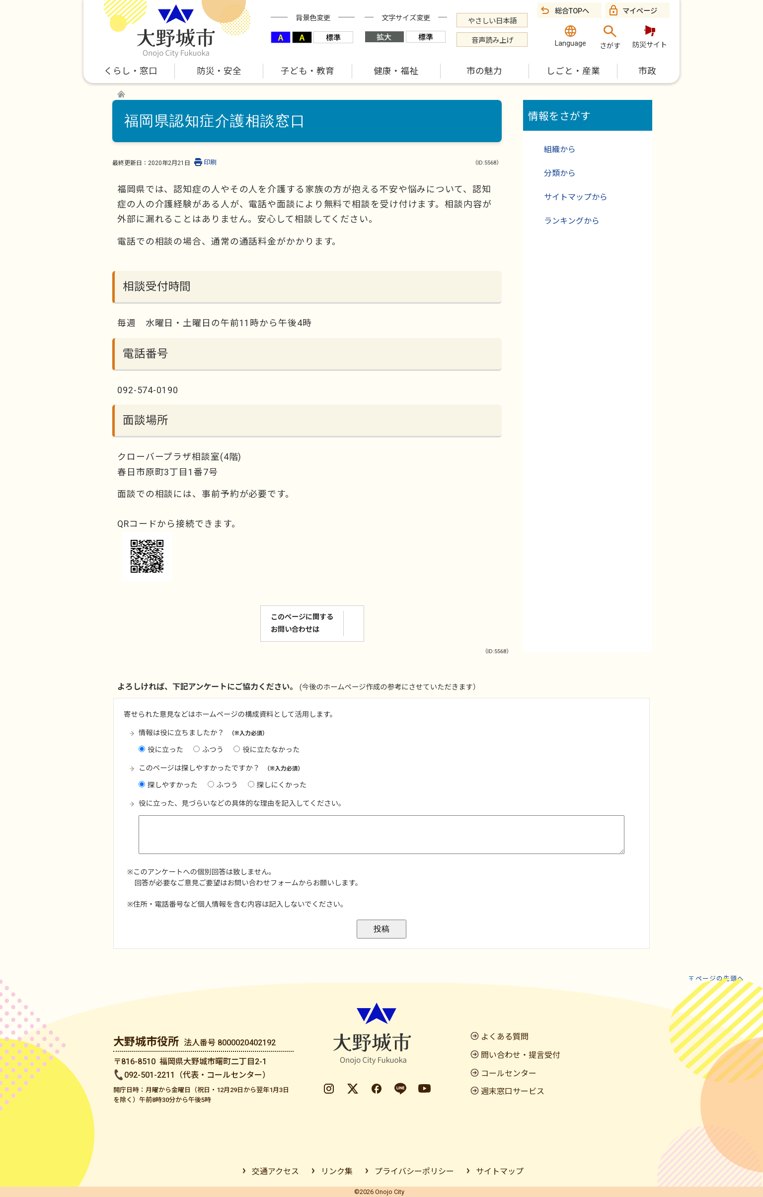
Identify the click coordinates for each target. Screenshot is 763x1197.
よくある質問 (505, 1036)
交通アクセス (275, 1171)
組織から (560, 149)
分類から (560, 173)
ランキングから (572, 221)
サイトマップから (576, 197)
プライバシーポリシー (414, 1171)
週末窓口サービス (512, 1091)
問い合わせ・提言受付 (520, 1055)
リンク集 (337, 1171)
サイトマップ (500, 1171)
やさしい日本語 (492, 21)
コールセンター (508, 1073)
